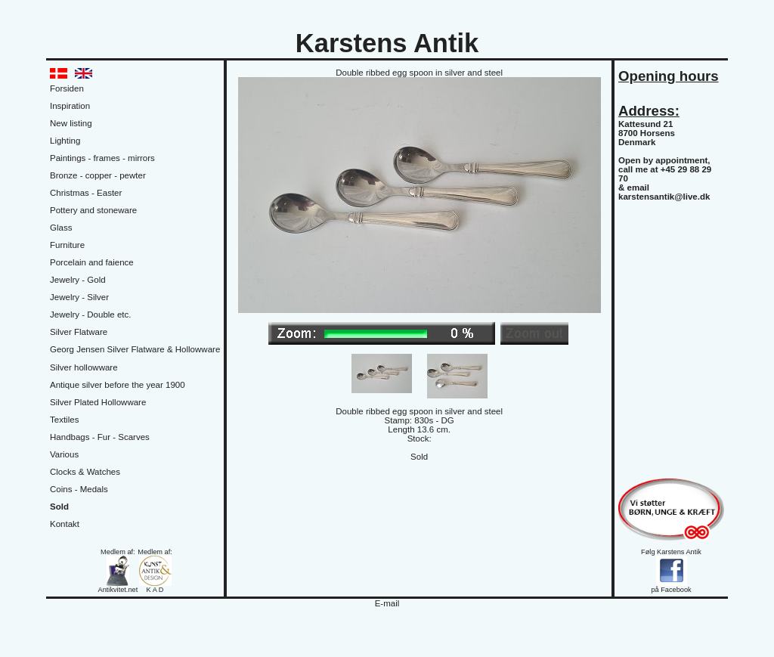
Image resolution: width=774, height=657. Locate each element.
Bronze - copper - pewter (98, 175)
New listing (71, 123)
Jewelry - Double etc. (91, 314)
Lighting (65, 140)
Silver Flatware (78, 331)
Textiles (64, 419)
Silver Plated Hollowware (98, 402)
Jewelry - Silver (79, 297)
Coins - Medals (79, 489)
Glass (61, 227)
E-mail (387, 603)
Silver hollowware (84, 367)
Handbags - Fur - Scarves (100, 437)
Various (64, 454)
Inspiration (70, 105)
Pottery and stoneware (93, 210)
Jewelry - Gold (78, 279)
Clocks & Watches (85, 471)
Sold (59, 506)
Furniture (67, 244)
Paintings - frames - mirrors (102, 158)
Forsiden (67, 88)
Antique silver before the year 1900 (117, 384)
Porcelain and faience (92, 262)
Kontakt (64, 523)
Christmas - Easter (86, 192)
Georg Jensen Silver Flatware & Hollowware (135, 349)
